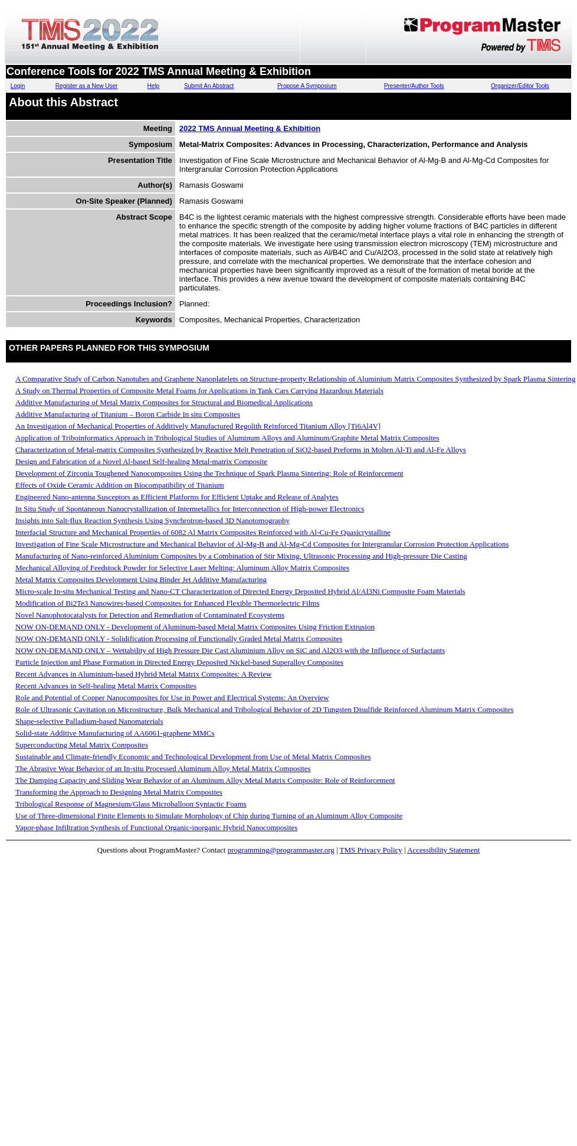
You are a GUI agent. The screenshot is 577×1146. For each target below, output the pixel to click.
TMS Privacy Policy (371, 849)
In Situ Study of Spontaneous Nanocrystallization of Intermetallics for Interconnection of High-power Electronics (189, 508)
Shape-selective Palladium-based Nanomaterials (89, 721)
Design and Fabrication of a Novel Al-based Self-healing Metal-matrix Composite (141, 461)
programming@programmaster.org (281, 849)
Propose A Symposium (307, 86)
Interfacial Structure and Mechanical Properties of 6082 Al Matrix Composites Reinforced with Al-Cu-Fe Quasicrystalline (203, 532)
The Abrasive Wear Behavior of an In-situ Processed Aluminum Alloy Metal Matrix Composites (163, 768)
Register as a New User (86, 86)
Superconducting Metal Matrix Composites (81, 744)
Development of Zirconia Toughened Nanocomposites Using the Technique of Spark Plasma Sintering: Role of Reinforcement (209, 473)
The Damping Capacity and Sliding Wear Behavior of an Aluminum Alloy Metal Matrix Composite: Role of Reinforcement (205, 780)
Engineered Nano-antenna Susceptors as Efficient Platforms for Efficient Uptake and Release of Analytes (177, 496)
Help (153, 86)
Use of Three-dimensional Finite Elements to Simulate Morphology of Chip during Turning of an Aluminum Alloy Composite (208, 815)
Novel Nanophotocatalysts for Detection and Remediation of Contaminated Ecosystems (149, 614)
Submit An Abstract (209, 86)
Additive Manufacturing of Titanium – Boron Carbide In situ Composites (127, 414)
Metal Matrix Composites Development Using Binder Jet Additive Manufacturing (141, 579)
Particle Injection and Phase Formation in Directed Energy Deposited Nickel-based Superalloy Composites (179, 662)
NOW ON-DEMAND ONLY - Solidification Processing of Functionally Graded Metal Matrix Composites (178, 638)
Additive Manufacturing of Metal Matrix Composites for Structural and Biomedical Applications (164, 402)
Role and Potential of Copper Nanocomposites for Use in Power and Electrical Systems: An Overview (172, 697)
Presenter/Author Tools (414, 86)
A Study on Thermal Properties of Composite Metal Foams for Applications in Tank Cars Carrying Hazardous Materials (199, 390)
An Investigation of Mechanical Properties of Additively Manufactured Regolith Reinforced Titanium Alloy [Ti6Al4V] (198, 426)
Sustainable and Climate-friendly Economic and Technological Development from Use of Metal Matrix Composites (193, 756)
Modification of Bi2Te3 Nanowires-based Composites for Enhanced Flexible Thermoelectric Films (167, 603)
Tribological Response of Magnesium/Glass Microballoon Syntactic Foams (131, 803)
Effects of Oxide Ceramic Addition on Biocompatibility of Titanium (119, 485)
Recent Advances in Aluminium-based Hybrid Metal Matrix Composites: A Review (143, 674)
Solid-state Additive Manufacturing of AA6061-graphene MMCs (115, 733)
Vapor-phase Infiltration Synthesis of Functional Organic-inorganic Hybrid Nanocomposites (156, 827)
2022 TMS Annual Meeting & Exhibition (249, 128)
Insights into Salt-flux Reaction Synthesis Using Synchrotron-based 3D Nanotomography (152, 520)
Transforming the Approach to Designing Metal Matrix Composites (118, 792)
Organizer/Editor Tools (520, 86)
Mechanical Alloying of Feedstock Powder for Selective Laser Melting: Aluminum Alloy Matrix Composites (182, 567)
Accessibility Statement (443, 849)
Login (18, 86)
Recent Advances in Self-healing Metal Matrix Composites (105, 685)
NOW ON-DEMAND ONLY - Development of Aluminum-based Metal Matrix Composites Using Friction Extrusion (195, 626)
